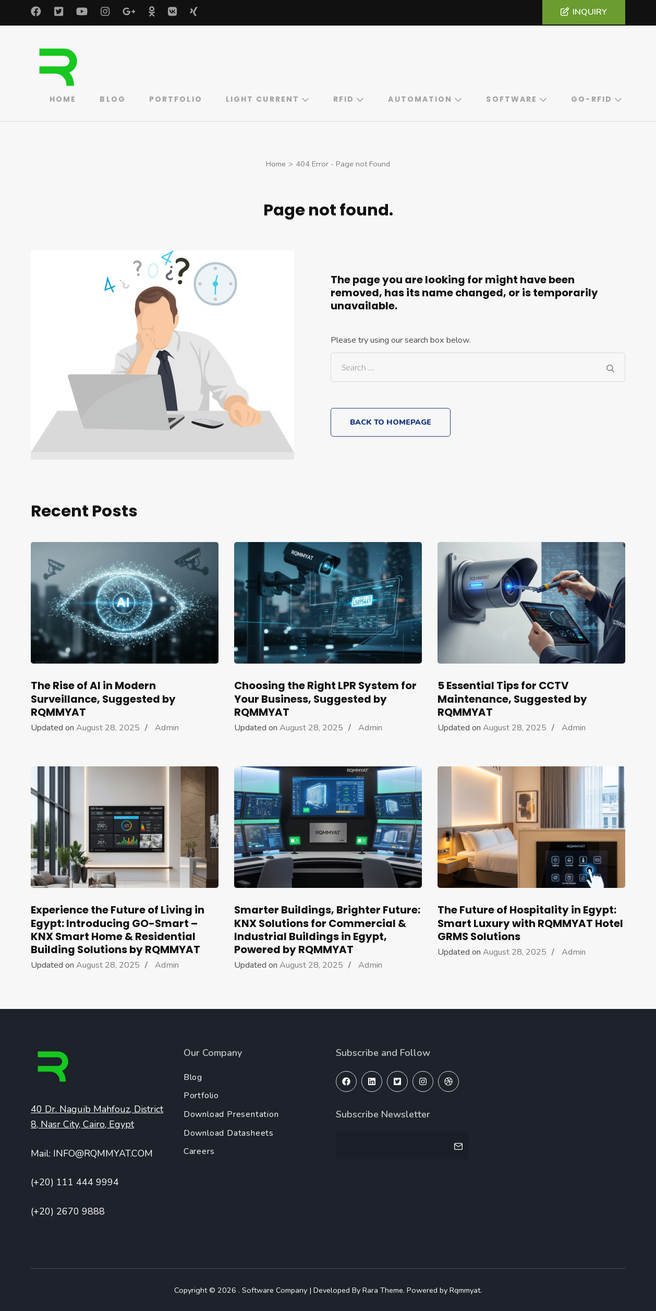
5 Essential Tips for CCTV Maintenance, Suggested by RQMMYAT (512, 697)
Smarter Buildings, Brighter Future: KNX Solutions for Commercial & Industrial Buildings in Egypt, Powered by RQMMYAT (327, 928)
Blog (112, 98)
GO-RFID (591, 98)
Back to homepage (389, 421)
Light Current (262, 98)
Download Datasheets (228, 1132)
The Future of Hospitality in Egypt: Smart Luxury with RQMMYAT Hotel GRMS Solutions (530, 921)
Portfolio (175, 98)
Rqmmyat (462, 1289)
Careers (200, 1150)
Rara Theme (379, 1289)
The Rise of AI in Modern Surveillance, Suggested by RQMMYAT (103, 697)
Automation (420, 98)
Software (511, 98)
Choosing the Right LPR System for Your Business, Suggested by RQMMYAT (325, 697)
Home (63, 98)
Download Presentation (231, 1113)
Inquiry (583, 12)
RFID (343, 98)
